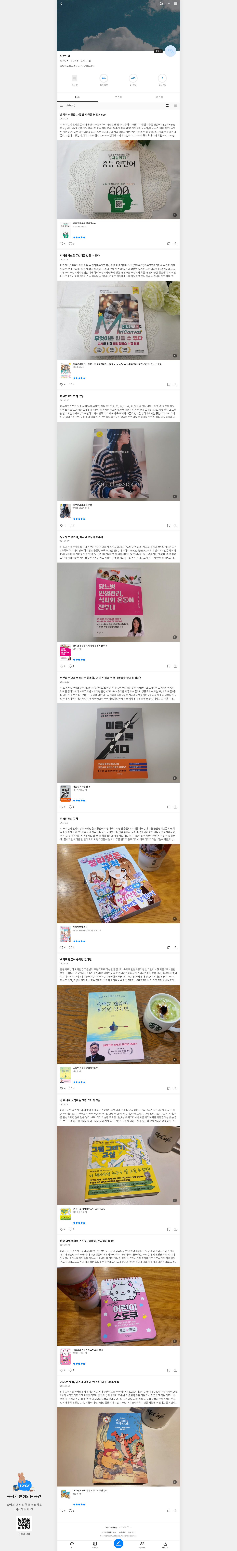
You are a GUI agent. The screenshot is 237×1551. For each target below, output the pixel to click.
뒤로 (61, 3)
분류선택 (61, 106)
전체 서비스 (175, 3)
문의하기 (131, 1533)
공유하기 (175, 243)
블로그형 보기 (167, 106)
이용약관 (122, 1533)
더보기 (168, 3)
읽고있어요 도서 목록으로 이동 (74, 78)
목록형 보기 (175, 106)
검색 (161, 3)
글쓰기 (118, 1543)
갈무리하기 (168, 243)
